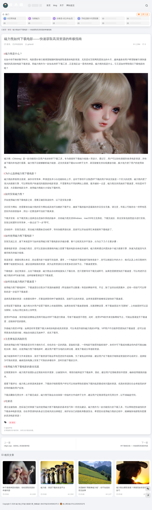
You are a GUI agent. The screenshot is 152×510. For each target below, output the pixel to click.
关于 (62, 5)
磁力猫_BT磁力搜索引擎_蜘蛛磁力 (28, 504)
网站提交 (70, 5)
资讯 (9, 30)
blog (55, 5)
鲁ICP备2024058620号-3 (50, 504)
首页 (48, 5)
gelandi (29, 44)
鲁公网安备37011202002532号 (72, 504)
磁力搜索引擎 (120, 248)
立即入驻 (143, 14)
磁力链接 (84, 158)
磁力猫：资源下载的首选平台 (53, 487)
